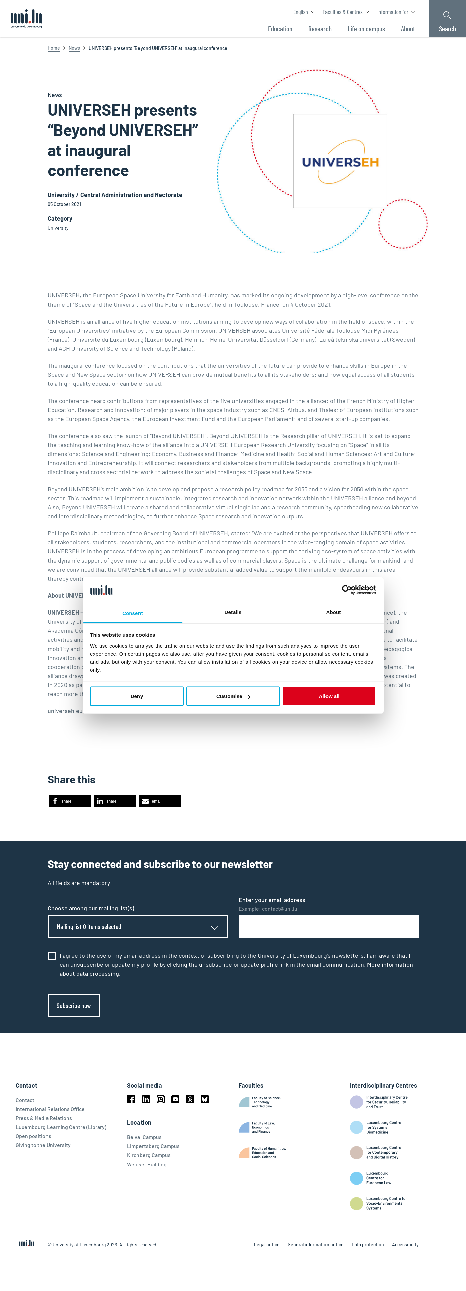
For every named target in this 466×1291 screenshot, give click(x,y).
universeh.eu (65, 710)
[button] (70, 801)
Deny (137, 696)
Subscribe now (74, 1005)
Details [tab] (233, 612)
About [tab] (333, 612)
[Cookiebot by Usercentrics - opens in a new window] (346, 590)
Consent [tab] (132, 613)
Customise (233, 696)
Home (54, 48)
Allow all (329, 696)
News (74, 48)
